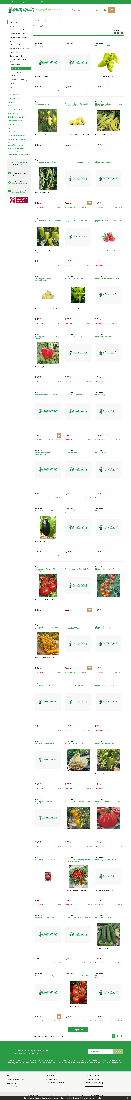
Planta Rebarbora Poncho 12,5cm (78, 162)
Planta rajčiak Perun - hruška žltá (78, 801)
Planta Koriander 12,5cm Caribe (47, 395)
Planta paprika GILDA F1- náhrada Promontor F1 (48, 221)
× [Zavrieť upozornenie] (128, 1097)
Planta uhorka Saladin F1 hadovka (78, 918)
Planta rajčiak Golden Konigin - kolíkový (47, 628)
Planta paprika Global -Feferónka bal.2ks (108, 221)
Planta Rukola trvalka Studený (107, 278)
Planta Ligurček (101, 453)
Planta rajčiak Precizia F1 (44, 685)
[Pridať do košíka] (89, 203)
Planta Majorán (71, 453)
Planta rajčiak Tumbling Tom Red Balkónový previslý (78, 860)
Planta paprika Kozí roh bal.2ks (47, 162)
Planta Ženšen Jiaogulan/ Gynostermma (44, 453)
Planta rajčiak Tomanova (44, 918)
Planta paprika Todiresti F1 (75, 278)
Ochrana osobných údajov (94, 1086)
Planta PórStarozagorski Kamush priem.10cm (78, 686)
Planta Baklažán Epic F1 (44, 511)
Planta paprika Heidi (73, 46)
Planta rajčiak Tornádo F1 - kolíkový (45, 570)
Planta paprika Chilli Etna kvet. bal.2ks (77, 221)
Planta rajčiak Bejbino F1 (105, 569)
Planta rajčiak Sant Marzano (106, 859)
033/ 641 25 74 (41, 2)
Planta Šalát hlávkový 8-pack (46, 976)
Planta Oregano (101, 395)
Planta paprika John (103, 162)
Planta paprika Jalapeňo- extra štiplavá (47, 337)
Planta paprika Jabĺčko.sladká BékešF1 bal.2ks (76, 105)
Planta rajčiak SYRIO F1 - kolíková (78, 976)
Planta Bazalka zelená (103, 336)
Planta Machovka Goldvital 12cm (77, 569)
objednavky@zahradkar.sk (24, 2)
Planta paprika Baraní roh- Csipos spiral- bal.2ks (108, 105)
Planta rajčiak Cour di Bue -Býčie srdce (108, 802)
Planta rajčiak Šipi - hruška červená (45, 802)
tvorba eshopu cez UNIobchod (71, 1096)
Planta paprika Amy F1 (43, 104)
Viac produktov (78, 1030)
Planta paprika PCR (102, 46)
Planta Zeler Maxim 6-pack (45, 743)
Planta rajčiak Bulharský (104, 685)
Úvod (11, 2)
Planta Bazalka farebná (74, 336)
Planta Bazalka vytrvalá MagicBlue (74, 512)
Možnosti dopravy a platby (94, 1083)
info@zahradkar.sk (57, 1082)
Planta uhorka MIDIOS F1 (105, 918)
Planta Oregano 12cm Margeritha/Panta (73, 628)
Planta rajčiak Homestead (45, 859)
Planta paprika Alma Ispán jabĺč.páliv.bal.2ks (45, 279)
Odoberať (118, 1051)
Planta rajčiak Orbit (103, 511)
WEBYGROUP (99, 1096)
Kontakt (122, 2)
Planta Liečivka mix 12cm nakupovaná (105, 977)
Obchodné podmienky (92, 1079)
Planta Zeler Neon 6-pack (75, 743)
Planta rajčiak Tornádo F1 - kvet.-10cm (105, 628)
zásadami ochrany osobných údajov (70, 1060)
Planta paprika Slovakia (104, 743)
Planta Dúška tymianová (74, 395)
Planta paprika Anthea (43, 46)
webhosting (84, 1096)
